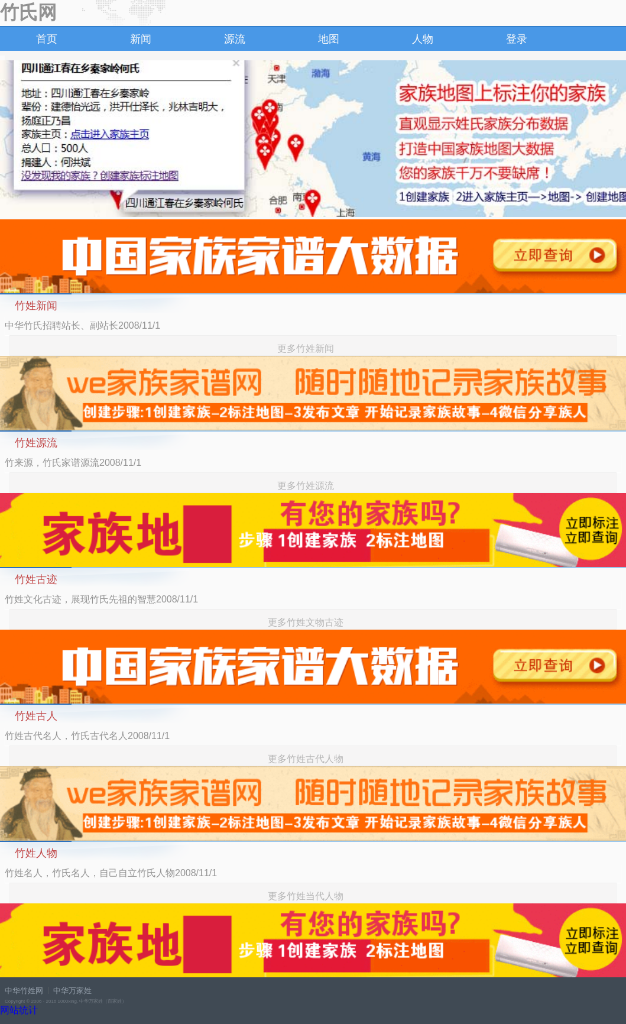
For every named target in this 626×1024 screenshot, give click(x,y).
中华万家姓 (72, 990)
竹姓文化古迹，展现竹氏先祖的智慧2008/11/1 (101, 599)
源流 (234, 39)
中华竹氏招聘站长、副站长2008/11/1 (82, 325)
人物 (422, 39)
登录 (516, 39)
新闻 (140, 39)
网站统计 (19, 1010)
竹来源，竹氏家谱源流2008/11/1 (73, 463)
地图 (328, 39)
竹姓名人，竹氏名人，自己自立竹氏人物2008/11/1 (111, 873)
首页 (46, 39)
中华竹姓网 (24, 990)
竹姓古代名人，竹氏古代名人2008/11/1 (87, 736)
